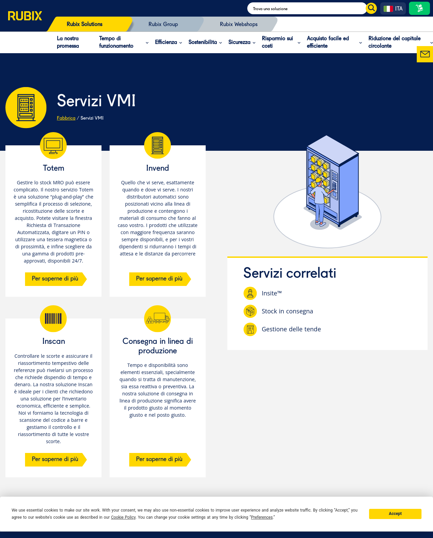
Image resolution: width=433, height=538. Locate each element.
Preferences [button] (262, 517)
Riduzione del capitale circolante (394, 42)
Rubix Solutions (84, 24)
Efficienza (166, 42)
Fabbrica (66, 118)
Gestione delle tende (291, 329)
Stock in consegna (287, 311)
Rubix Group (163, 24)
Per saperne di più (55, 279)
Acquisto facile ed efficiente (328, 42)
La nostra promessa (68, 42)
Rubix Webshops (238, 24)
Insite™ (272, 293)
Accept (395, 513)
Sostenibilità (202, 42)
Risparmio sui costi (277, 42)
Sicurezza (239, 42)
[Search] (312, 8)
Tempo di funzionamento (116, 42)
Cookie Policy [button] (123, 517)
